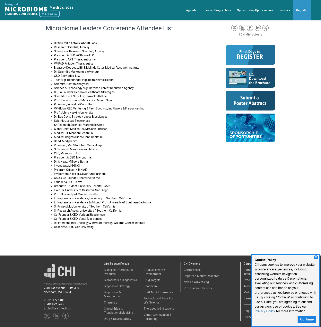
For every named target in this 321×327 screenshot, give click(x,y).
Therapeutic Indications (159, 308)
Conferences (192, 269)
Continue (307, 319)
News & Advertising (196, 282)
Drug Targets (152, 280)
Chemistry (110, 302)
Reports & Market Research (201, 276)
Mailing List (251, 292)
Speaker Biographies (217, 10)
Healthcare (151, 286)
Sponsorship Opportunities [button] (255, 10)
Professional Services (198, 288)
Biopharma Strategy (117, 286)
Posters (284, 10)
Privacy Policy (265, 311)
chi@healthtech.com (60, 308)
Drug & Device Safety (117, 318)
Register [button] (302, 10)
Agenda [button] (191, 10)
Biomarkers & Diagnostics (120, 280)
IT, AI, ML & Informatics (158, 292)
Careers (249, 298)
